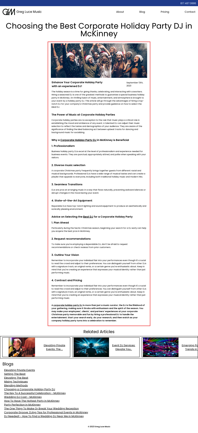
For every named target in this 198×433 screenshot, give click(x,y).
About (120, 12)
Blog (142, 12)
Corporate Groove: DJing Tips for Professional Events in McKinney (46, 412)
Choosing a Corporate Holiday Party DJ (29, 389)
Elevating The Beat (16, 378)
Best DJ (88, 216)
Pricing (165, 12)
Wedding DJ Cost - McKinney (23, 397)
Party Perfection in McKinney (22, 404)
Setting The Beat (15, 374)
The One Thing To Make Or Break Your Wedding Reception (41, 408)
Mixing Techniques (16, 381)
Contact (190, 12)
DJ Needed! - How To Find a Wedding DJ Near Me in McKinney (44, 416)
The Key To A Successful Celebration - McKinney (35, 393)
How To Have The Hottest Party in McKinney (32, 401)
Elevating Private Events (19, 370)
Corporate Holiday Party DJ (78, 140)
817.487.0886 (188, 3)
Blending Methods (16, 385)
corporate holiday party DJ (67, 305)
